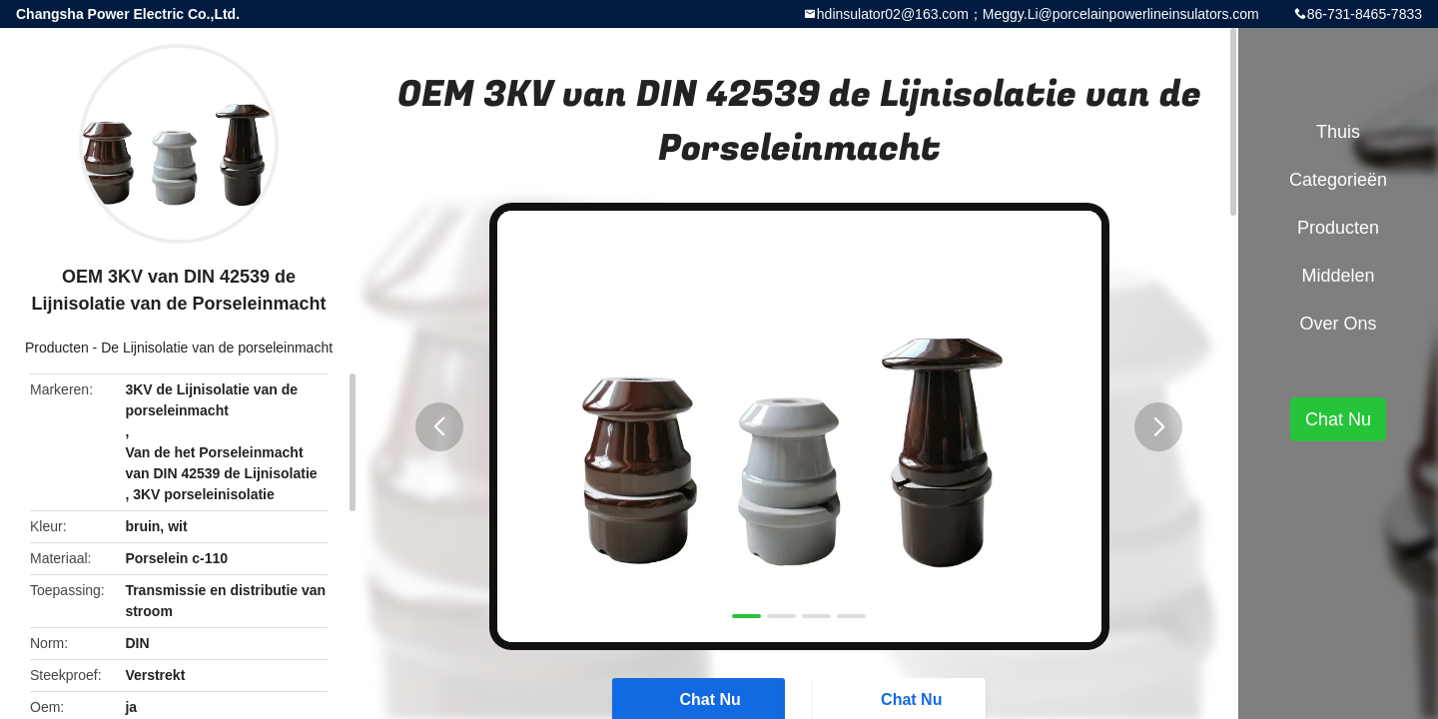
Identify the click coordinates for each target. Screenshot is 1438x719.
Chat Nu (1338, 419)
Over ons (1337, 324)
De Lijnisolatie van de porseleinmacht (217, 348)
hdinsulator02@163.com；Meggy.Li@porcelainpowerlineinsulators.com (1038, 14)
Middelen (1337, 276)
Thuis (1338, 132)
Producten (57, 348)
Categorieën (1338, 180)
